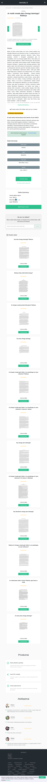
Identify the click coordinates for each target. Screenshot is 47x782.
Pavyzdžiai (18, 766)
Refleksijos (15, 774)
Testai (15, 767)
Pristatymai (32, 769)
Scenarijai (23, 774)
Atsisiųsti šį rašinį (23, 44)
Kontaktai (10, 757)
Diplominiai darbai (18, 762)
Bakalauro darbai (20, 773)
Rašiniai (24, 147)
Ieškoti (37, 226)
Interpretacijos (33, 762)
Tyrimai (20, 767)
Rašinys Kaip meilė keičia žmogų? (23, 273)
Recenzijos (32, 766)
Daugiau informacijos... (23, 104)
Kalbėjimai (24, 771)
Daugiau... (8, 780)
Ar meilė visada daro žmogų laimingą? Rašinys (22, 7)
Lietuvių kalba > (9, 7)
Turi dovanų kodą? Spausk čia (23, 183)
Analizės (9, 762)
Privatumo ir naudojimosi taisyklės (15, 758)
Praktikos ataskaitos (22, 769)
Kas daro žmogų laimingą (23, 338)
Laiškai (13, 769)
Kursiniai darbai (18, 764)
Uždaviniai (27, 767)
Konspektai (10, 764)
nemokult (23, 2)
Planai (9, 774)
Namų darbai (10, 766)
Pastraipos (10, 771)
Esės (26, 762)
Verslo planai (31, 771)
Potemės (17, 771)
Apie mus (10, 754)
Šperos (9, 767)
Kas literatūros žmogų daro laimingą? (23, 511)
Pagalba (9, 755)
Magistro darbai (11, 773)
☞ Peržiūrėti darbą (31, 133)
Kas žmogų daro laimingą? (23, 442)
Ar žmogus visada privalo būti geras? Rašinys (23, 305)
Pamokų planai (30, 773)
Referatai (34, 767)
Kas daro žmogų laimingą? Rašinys (23, 239)
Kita (8, 769)
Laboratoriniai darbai (29, 764)
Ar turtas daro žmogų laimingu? (23, 615)
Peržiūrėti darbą (24, 179)
